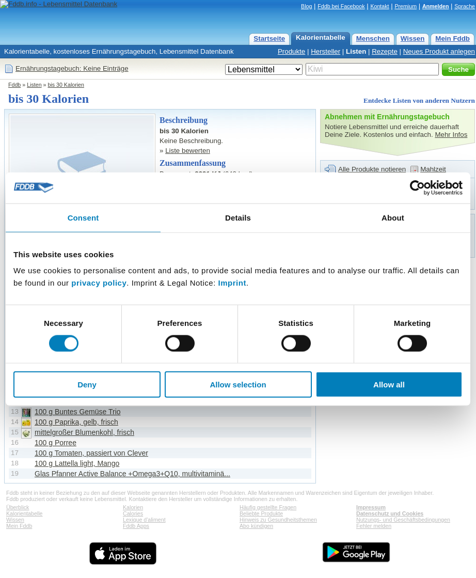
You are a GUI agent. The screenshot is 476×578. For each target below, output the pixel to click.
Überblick (17, 507)
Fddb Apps (136, 526)
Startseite (269, 38)
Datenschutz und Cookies (389, 513)
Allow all (389, 384)
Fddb (14, 85)
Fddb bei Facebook (341, 6)
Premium (405, 6)
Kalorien (133, 507)
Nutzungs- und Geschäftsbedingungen (403, 520)
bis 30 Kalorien (65, 85)
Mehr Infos (451, 134)
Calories (133, 513)
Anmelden (435, 6)
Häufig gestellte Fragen (268, 507)
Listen (356, 51)
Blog (306, 6)
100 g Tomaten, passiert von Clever (91, 453)
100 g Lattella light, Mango (77, 463)
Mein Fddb (452, 38)
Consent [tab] (83, 217)
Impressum (371, 507)
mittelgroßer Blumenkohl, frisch (84, 432)
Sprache (464, 6)
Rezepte (385, 51)
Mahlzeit (433, 169)
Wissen (413, 38)
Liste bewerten (187, 150)
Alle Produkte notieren (372, 169)
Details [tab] (238, 217)
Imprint (232, 282)
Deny (87, 384)
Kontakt (379, 6)
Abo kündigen (256, 526)
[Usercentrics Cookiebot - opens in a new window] (417, 187)
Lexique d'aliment (144, 520)
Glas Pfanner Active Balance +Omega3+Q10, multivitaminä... (132, 474)
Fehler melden (373, 526)
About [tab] (393, 217)
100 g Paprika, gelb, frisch (76, 422)
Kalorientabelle (320, 37)
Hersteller (325, 51)
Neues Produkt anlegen (439, 51)
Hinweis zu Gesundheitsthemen (278, 520)
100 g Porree (55, 443)
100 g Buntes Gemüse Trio (78, 412)
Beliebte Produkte (261, 513)
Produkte (291, 51)
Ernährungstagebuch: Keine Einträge (72, 68)
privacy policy (98, 282)
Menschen (373, 38)
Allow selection (238, 384)
